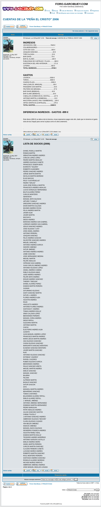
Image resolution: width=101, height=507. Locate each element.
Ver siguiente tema (92, 31)
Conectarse (89, 13)
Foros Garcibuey (35, 26)
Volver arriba (7, 134)
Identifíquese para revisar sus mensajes (69, 13)
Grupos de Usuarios (81, 10)
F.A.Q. (47, 10)
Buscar (55, 10)
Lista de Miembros (66, 10)
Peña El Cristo (47, 26)
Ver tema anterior (78, 31)
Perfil (52, 13)
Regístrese (94, 10)
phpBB (47, 504)
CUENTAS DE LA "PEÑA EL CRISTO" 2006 (31, 19)
